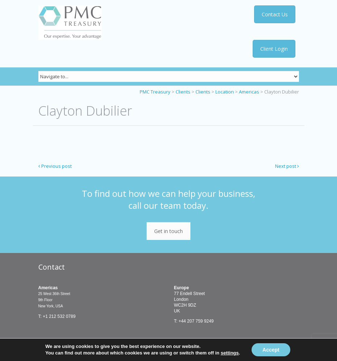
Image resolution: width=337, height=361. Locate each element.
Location (224, 91)
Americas (249, 91)
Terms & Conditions (79, 346)
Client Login (274, 48)
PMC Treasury (155, 91)
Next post (287, 166)
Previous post (55, 166)
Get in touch (168, 231)
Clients (183, 91)
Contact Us (275, 14)
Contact (51, 267)
